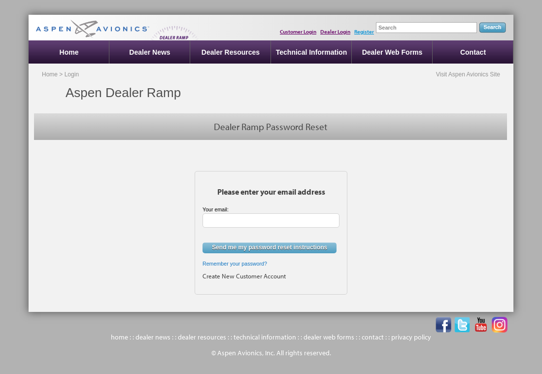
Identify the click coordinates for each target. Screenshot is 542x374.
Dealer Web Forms (392, 52)
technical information (265, 337)
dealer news (153, 337)
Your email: (216, 209)
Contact (473, 52)
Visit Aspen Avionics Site (468, 74)
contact (373, 337)
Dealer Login (335, 31)
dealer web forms (329, 337)
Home (69, 52)
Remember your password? (235, 264)
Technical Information (311, 52)
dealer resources (202, 337)
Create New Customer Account (244, 276)
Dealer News (149, 52)
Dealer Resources (231, 52)
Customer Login (298, 31)
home (119, 337)
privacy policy (411, 337)
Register (364, 31)
